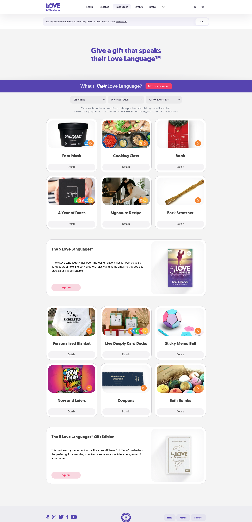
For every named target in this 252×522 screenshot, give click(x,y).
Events (139, 7)
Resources (122, 7)
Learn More (121, 21)
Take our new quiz (159, 86)
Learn (89, 7)
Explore (66, 287)
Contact (198, 517)
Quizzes (104, 7)
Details (71, 167)
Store (152, 7)
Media (183, 517)
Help (169, 517)
